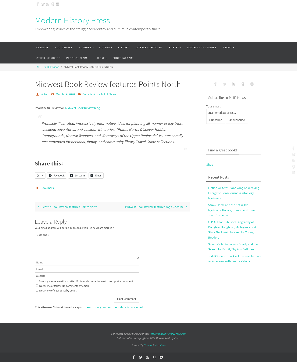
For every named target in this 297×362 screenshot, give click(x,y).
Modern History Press (72, 20)
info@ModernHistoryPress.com (168, 333)
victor (44, 94)
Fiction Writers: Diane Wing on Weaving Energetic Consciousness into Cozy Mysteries (233, 193)
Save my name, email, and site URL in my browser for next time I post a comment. (86, 281)
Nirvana (148, 345)
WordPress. (160, 345)
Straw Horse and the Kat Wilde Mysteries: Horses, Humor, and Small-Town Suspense (232, 210)
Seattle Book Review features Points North (66, 207)
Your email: (213, 106)
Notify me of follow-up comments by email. (64, 286)
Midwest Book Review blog (82, 108)
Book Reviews (51, 67)
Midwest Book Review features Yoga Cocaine (157, 207)
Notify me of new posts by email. (58, 290)
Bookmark (47, 188)
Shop (209, 164)
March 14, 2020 (65, 94)
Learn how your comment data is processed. (115, 307)
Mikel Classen (109, 94)
